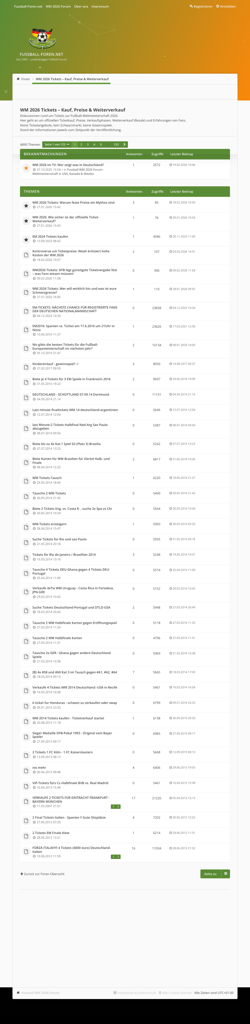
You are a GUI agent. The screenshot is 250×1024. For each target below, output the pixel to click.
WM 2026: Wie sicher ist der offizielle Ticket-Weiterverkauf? (65, 219)
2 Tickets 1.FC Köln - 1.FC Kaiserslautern (62, 752)
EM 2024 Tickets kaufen (50, 237)
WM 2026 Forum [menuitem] (58, 6)
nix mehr (39, 768)
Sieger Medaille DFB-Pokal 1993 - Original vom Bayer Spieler (72, 735)
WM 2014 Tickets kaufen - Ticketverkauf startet (68, 718)
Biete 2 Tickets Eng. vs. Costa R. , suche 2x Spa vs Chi (72, 509)
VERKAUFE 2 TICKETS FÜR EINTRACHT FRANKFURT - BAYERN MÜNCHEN (71, 799)
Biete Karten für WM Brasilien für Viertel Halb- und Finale (71, 461)
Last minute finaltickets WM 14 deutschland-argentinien (75, 410)
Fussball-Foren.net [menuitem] (28, 6)
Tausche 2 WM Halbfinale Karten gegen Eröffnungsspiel (74, 623)
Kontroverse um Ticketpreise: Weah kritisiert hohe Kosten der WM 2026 (70, 253)
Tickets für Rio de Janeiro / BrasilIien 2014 (64, 555)
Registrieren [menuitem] (203, 6)
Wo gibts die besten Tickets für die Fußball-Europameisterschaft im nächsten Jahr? (65, 346)
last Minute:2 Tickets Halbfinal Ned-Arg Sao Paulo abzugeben (70, 427)
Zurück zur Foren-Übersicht (44, 874)
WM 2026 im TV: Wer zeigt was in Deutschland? (68, 165)
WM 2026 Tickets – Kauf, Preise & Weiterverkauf (72, 79)
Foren (25, 79)
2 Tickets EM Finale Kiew (50, 833)
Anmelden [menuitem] (228, 6)
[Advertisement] (125, 931)
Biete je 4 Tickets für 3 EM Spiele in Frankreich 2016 (71, 379)
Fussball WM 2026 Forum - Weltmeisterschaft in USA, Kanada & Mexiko (68, 171)
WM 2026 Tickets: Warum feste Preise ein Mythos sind (73, 203)
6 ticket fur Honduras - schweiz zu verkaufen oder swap (74, 703)
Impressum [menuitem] (100, 6)
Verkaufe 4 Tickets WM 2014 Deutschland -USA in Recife (74, 688)
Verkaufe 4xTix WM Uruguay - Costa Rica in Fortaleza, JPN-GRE (73, 590)
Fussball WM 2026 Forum (40, 993)
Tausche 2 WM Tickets (49, 493)
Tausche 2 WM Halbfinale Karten (57, 638)
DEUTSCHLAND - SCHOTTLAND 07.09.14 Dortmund (70, 395)
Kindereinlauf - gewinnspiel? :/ (55, 364)
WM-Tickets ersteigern (49, 524)
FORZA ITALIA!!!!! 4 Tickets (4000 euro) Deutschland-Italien (71, 850)
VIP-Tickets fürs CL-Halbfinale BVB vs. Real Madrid (70, 783)
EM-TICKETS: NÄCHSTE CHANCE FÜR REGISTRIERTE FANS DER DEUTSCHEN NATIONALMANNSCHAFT (74, 309)
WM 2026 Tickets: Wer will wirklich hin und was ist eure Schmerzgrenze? (74, 290)
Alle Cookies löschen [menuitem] (177, 993)
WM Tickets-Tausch (47, 478)
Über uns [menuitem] (81, 6)
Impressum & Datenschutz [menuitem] (136, 993)
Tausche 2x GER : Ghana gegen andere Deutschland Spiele (71, 655)
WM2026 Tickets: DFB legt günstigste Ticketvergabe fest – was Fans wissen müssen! (74, 272)
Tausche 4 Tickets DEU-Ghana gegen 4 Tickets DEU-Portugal (71, 571)
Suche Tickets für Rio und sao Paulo (59, 539)
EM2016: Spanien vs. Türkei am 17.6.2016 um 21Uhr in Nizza (73, 328)
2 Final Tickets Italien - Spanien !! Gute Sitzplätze (69, 818)
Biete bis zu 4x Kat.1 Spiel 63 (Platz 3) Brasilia (66, 444)
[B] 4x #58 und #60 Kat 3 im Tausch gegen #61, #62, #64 (74, 672)
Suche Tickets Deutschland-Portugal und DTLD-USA (71, 608)
